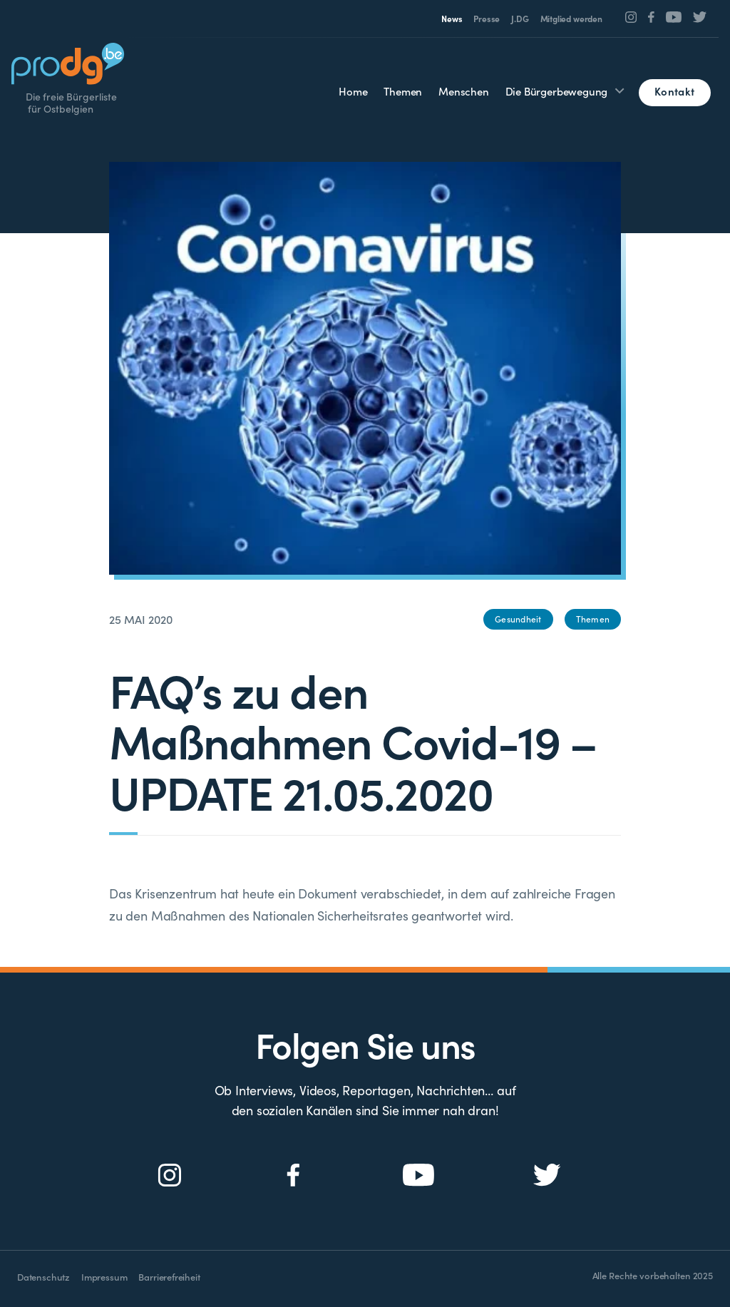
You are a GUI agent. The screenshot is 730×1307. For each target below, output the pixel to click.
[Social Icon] (631, 17)
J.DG (519, 18)
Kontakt (674, 90)
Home (353, 90)
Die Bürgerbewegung (556, 90)
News (451, 18)
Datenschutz (43, 1276)
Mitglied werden (571, 18)
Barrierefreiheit (169, 1276)
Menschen (463, 90)
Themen (403, 90)
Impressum (104, 1276)
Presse (486, 18)
